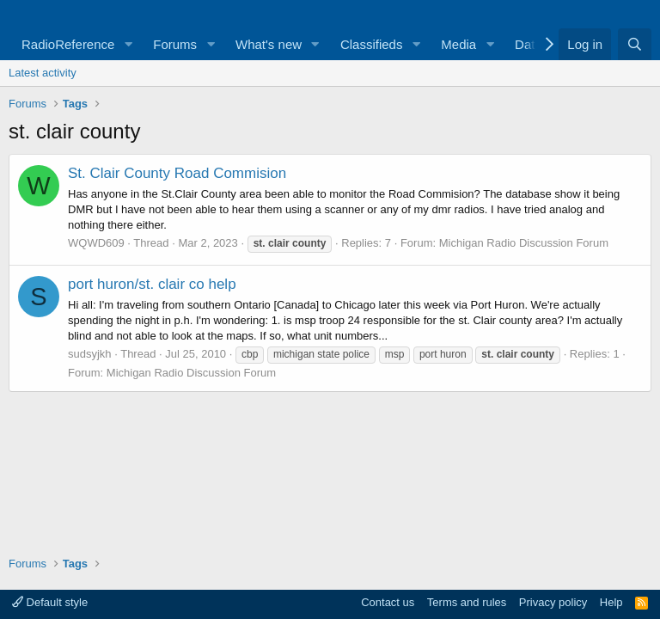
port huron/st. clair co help (152, 284)
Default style (50, 602)
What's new (268, 44)
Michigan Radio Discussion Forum (523, 242)
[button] (128, 44)
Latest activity (42, 72)
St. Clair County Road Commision (177, 173)
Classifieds (371, 44)
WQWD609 (96, 242)
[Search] (634, 44)
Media (458, 44)
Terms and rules (466, 602)
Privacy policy (553, 602)
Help (611, 602)
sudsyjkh (90, 353)
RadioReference (67, 44)
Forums (175, 44)
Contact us (387, 602)
